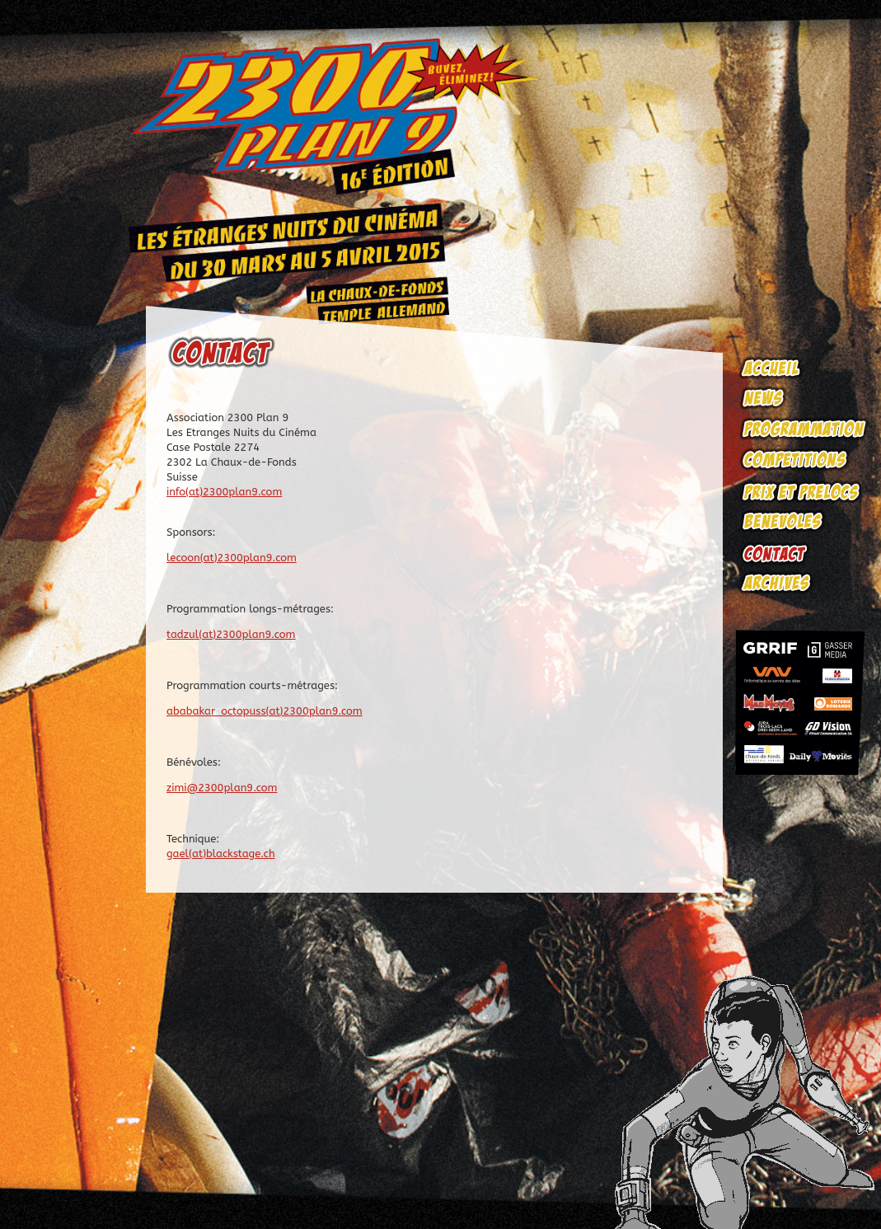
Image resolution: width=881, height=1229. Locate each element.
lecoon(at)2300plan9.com (231, 557)
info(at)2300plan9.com (224, 492)
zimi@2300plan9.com (221, 787)
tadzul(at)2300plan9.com (230, 634)
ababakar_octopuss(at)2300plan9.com (264, 711)
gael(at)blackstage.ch (220, 853)
